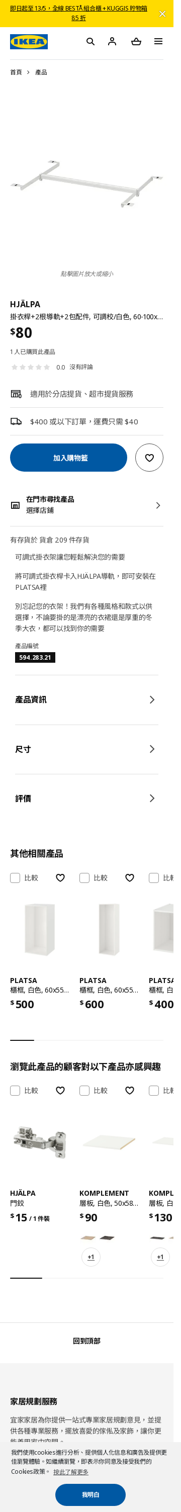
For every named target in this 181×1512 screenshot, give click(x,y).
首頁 (16, 72)
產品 (41, 72)
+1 (91, 1257)
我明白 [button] (91, 1494)
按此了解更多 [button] (70, 1472)
